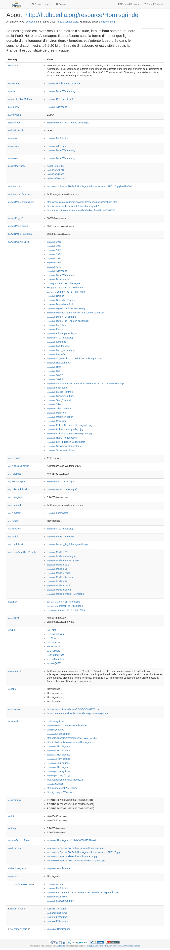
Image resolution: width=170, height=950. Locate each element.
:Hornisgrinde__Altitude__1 (65, 83)
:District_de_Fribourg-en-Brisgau (68, 122)
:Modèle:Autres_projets (63, 560)
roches (14, 528)
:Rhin (54, 366)
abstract (14, 65)
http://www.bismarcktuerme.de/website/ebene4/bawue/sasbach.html (82, 202)
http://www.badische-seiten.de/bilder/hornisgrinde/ (73, 206)
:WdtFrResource (57, 921)
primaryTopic (18, 929)
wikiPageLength (18, 226)
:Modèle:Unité (58, 585)
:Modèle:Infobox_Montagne (65, 594)
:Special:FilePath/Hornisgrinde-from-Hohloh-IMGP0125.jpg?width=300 (89, 186)
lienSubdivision (18, 489)
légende (15, 505)
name (12, 876)
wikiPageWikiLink (18, 241)
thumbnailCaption (19, 194)
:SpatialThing (55, 634)
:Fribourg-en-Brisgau (62, 333)
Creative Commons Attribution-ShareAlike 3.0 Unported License (113, 946)
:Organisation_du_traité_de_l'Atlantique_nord (74, 358)
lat (11, 816)
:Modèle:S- (57, 581)
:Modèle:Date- (58, 564)
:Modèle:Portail (59, 573)
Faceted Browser (128, 4)
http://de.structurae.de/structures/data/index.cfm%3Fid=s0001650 (81, 210)
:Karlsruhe (56, 341)
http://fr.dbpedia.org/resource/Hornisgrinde (81, 15)
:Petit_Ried (57, 896)
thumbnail (14, 186)
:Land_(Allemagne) (61, 350)
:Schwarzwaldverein (61, 450)
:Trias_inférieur (59, 408)
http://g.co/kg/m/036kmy (59, 792)
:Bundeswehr (58, 279)
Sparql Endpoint (154, 4)
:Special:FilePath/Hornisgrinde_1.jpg (72, 856)
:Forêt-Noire (57, 138)
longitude (15, 497)
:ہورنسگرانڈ (59, 775)
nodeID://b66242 (55, 170)
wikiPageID (15, 218)
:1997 (54, 258)
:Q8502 (54, 663)
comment (14, 671)
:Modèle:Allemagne (61, 556)
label (12, 689)
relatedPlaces (17, 166)
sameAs (13, 721)
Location (30, 21)
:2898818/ (55, 784)
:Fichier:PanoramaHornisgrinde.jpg (69, 433)
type (11, 630)
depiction (14, 848)
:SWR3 (55, 379)
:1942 (54, 246)
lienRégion (16, 481)
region (13, 158)
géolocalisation (18, 466)
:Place (52, 638)
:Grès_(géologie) (60, 99)
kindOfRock (15, 130)
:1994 (54, 254)
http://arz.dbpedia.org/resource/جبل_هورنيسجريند (72, 738)
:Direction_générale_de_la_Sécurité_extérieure (75, 312)
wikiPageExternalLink (21, 202)
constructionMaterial (20, 99)
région (14, 536)
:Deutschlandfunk (60, 304)
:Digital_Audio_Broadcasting (66, 308)
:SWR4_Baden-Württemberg (66, 442)
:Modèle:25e (57, 552)
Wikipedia (61, 946)
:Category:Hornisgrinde (67, 725)
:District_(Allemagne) (62, 316)
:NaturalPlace (55, 655)
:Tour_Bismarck (59, 400)
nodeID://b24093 (55, 166)
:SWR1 (55, 371)
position (13, 146)
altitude (13, 83)
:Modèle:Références (61, 577)
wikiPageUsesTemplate (23, 552)
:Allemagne (57, 107)
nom (13, 520)
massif (13, 138)
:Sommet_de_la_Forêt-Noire (66, 291)
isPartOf (14, 122)
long (12, 828)
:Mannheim (57, 412)
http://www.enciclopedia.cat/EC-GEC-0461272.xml (73, 709)
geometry (14, 800)
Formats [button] (63, 4)
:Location (53, 642)
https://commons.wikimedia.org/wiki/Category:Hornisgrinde (77, 713)
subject (13, 601)
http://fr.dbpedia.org (68, 21)
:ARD (54, 266)
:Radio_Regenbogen (62, 437)
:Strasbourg (57, 387)
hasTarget (16, 908)
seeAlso (14, 709)
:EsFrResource (57, 917)
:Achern (55, 884)
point (13, 618)
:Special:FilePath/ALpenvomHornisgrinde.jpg (76, 848)
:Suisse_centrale (60, 392)
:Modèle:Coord (59, 589)
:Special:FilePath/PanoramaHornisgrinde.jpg (76, 860)
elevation (14, 114)
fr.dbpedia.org (107, 21)
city (11, 91)
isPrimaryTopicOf (18, 868)
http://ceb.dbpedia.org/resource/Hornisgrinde (70, 742)
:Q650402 (55, 729)
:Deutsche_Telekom (61, 300)
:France (55, 329)
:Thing (51, 630)
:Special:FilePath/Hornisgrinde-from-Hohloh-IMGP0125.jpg (83, 852)
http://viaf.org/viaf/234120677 (62, 788)
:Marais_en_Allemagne (63, 283)
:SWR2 (55, 375)
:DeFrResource (57, 912)
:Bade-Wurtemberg (61, 91)
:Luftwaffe (56, 354)
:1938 (54, 241)
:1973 (54, 250)
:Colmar (55, 296)
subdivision (16, 544)
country (13, 107)
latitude (14, 473)
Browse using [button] (41, 4)
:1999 (54, 262)
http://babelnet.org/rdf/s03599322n (65, 779)
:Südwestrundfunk (60, 396)
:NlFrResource (56, 908)
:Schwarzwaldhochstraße (64, 446)
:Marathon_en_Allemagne (65, 287)
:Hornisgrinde (55, 721)
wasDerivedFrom (19, 840)
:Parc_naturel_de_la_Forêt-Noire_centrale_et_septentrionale (82, 892)
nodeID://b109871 (56, 174)
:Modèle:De (57, 568)
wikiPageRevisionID (20, 234)
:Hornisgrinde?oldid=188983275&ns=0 (72, 840)
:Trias (54, 404)
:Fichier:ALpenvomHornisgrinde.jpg (69, 425)
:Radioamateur (59, 362)
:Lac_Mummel (58, 346)
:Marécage (57, 421)
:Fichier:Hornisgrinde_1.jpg (65, 429)
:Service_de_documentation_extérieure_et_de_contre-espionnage (85, 383)
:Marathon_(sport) (60, 417)
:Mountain (53, 646)
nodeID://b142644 (56, 178)
